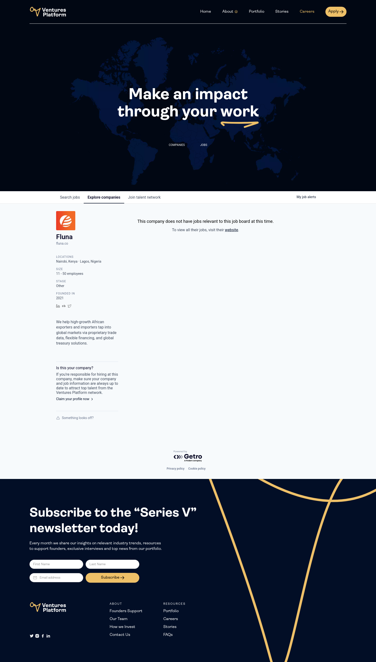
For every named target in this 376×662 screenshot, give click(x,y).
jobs (70, 197)
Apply (333, 11)
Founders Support (126, 611)
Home (205, 12)
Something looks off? (75, 418)
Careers (307, 12)
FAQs (168, 635)
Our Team (119, 619)
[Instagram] (37, 636)
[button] (230, 12)
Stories (281, 12)
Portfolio (256, 12)
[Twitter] (31, 636)
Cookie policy (197, 468)
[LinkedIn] (48, 636)
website (231, 230)
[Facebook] (43, 636)
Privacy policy (175, 468)
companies (104, 197)
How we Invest (122, 627)
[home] (47, 12)
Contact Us (120, 635)
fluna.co (62, 243)
